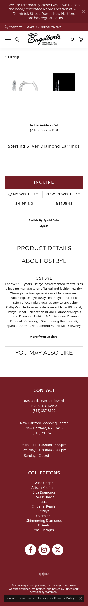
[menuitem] (44, 574)
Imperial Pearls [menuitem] (44, 506)
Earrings (14, 57)
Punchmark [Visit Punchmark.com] (72, 588)
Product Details (44, 248)
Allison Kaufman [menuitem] (44, 487)
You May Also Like (44, 352)
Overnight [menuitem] (44, 516)
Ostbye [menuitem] (43, 511)
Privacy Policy (64, 598)
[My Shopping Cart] (81, 39)
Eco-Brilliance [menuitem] (44, 497)
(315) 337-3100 (44, 130)
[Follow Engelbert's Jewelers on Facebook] (30, 549)
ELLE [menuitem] (43, 501)
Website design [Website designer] (18, 588)
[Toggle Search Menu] (17, 39)
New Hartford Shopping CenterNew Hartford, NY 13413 (44, 428)
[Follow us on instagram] (44, 549)
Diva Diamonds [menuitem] (44, 492)
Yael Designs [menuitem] (44, 530)
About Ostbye (44, 260)
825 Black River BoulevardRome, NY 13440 (44, 405)
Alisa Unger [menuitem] (44, 483)
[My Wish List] (72, 39)
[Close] (83, 11)
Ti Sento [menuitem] (44, 525)
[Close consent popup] (80, 598)
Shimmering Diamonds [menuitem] (44, 520)
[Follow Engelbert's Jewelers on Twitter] (57, 549)
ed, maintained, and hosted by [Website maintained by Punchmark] (46, 588)
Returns (64, 203)
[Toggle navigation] (7, 39)
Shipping (24, 203)
